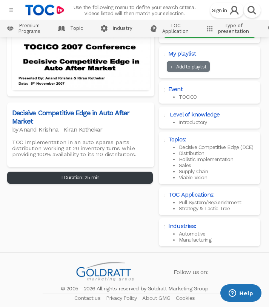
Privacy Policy (122, 298)
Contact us (88, 298)
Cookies (185, 298)
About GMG (157, 298)
